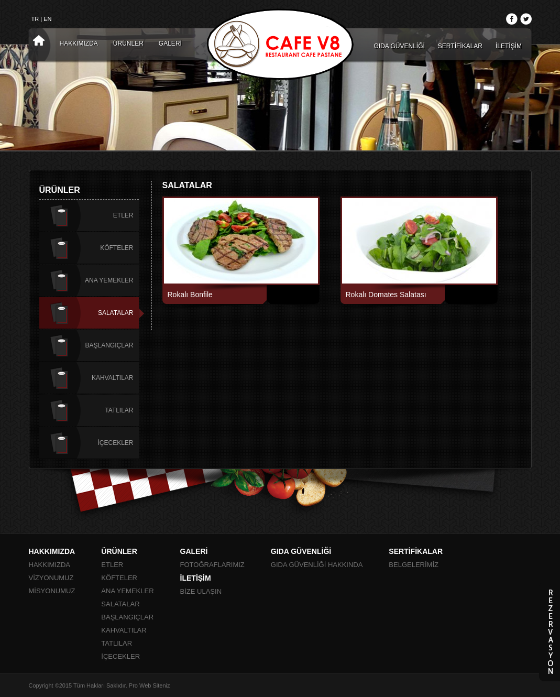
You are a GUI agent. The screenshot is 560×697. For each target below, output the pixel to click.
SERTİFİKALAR (460, 46)
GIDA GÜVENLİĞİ (399, 46)
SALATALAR (116, 313)
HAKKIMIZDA (79, 43)
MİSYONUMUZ (52, 591)
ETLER (123, 215)
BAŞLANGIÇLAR (109, 345)
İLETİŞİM (509, 46)
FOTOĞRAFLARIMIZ (212, 565)
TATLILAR (119, 410)
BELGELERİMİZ (413, 565)
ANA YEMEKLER (109, 280)
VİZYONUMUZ (51, 578)
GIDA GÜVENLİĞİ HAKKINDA (317, 565)
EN (47, 19)
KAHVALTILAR (113, 378)
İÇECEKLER (115, 442)
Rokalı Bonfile (190, 294)
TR (35, 19)
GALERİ (170, 43)
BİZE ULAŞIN (201, 591)
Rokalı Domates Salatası (386, 294)
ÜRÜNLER (128, 43)
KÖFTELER (116, 248)
